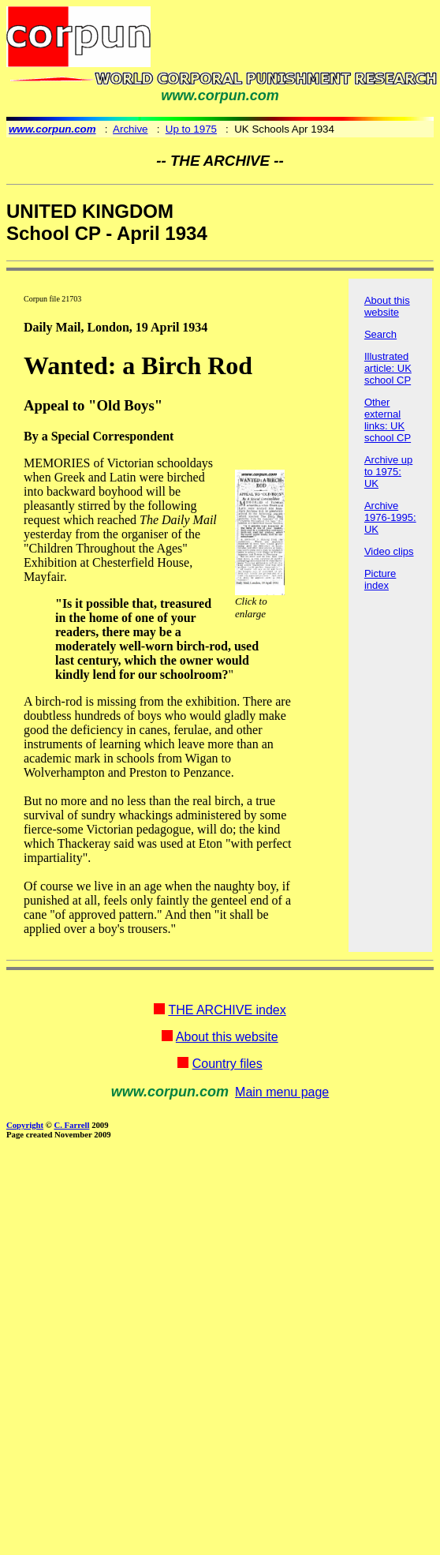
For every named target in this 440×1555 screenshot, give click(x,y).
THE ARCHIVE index (226, 1010)
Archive (130, 129)
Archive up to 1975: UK (388, 471)
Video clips (389, 551)
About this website (387, 306)
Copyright (24, 1125)
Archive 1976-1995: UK (390, 517)
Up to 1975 (191, 129)
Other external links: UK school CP (387, 420)
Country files (227, 1063)
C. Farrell (71, 1125)
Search (380, 334)
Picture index (380, 579)
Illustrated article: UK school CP (388, 368)
